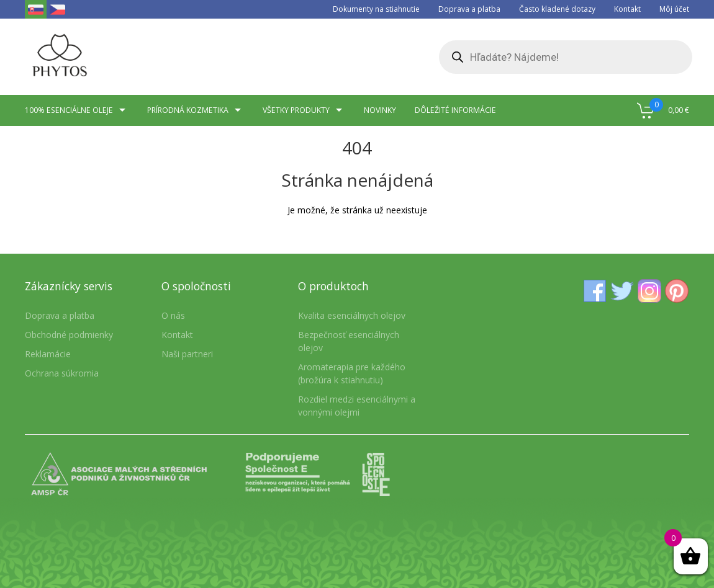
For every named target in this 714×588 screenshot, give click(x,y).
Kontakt (627, 9)
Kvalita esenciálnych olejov (351, 315)
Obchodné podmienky (69, 335)
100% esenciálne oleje (77, 110)
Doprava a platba (469, 9)
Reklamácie (48, 354)
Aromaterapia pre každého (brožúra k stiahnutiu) (351, 373)
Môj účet (674, 9)
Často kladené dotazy (557, 9)
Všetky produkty (304, 110)
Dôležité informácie (455, 110)
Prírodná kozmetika (195, 110)
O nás (173, 315)
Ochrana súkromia (62, 373)
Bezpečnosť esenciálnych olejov (348, 341)
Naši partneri (187, 354)
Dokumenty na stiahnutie (376, 9)
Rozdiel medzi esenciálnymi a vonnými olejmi (356, 405)
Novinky (380, 110)
